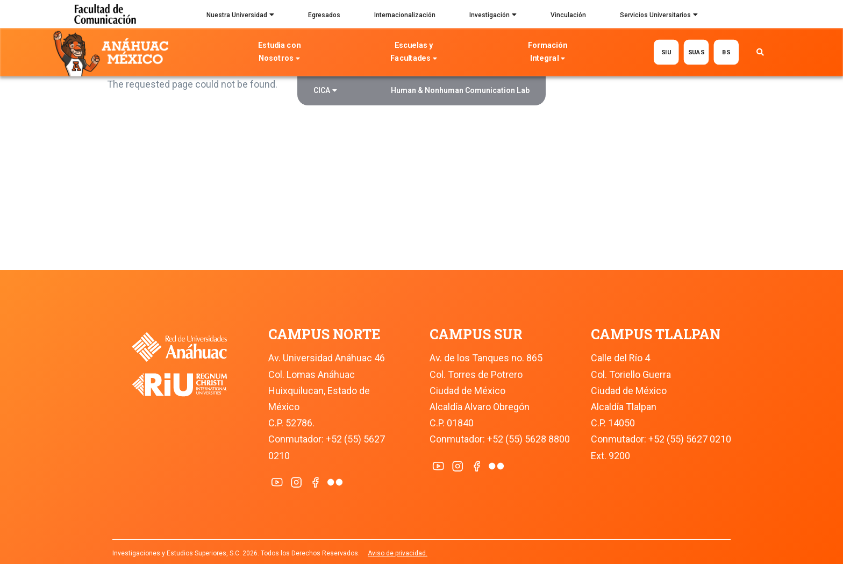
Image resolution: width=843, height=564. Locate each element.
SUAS (696, 51)
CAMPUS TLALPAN (655, 334)
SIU (666, 51)
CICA (325, 91)
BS (726, 51)
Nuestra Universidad (240, 16)
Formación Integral (547, 53)
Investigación (493, 16)
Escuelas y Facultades (413, 53)
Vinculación (568, 15)
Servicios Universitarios (659, 16)
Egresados (324, 15)
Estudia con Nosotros (280, 53)
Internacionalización (404, 15)
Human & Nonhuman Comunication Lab (460, 90)
